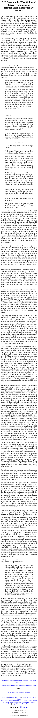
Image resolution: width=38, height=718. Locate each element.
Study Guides (23, 700)
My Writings (6, 702)
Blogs (9, 704)
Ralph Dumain (23, 707)
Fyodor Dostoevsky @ (19, 692)
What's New (18, 697)
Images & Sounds (16, 704)
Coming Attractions (27, 697)
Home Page (5, 697)
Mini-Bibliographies (14, 700)
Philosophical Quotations (28, 702)
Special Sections (32, 700)
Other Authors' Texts (15, 702)
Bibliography (4, 700)
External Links (26, 704)
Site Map (11, 697)
